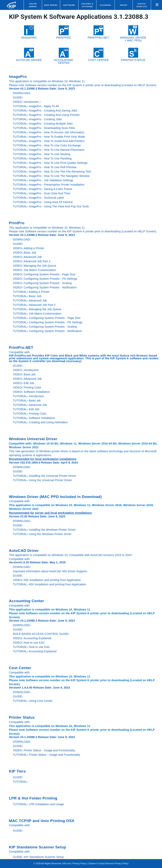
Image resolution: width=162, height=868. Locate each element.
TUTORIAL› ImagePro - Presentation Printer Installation (48, 184)
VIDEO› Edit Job (23, 383)
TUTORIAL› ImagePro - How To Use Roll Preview (44, 167)
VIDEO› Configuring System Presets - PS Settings (45, 278)
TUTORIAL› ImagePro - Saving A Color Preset (42, 189)
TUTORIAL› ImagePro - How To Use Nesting (41, 154)
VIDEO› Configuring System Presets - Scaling (42, 283)
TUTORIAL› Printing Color (29, 413)
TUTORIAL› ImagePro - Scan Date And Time (41, 193)
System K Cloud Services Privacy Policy (108, 863)
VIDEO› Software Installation (31, 391)
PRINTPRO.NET (98, 32)
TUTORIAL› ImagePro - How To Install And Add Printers (48, 141)
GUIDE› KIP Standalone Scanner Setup (38, 856)
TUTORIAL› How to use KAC (31, 647)
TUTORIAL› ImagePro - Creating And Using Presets (46, 114)
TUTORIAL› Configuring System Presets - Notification (47, 331)
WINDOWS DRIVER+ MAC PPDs (133, 33)
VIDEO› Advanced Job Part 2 (31, 261)
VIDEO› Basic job (24, 374)
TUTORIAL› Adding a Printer (31, 291)
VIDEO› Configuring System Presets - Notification (45, 287)
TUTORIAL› (20, 781)
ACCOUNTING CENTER (63, 56)
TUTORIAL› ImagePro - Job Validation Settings (43, 180)
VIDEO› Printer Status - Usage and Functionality (44, 750)
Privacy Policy (79, 863)
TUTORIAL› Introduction (28, 396)
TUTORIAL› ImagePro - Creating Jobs (37, 119)
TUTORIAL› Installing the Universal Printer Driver (44, 475)
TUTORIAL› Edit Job (26, 409)
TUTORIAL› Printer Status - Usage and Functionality (46, 754)
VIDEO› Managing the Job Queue (34, 265)
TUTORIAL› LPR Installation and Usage (38, 804)
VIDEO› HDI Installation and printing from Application (47, 580)
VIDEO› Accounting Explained (32, 638)
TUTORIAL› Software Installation (34, 418)
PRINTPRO (63, 32)
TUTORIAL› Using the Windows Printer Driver (42, 534)
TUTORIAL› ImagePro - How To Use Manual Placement (48, 149)
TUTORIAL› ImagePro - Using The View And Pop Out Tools (51, 206)
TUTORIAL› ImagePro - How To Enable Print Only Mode (49, 136)
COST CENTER (98, 55)
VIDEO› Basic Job (24, 252)
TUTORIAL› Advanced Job (30, 300)
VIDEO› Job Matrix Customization (34, 270)
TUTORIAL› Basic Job (27, 296)
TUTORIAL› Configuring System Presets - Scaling (45, 326)
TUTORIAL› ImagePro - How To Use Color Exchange (47, 145)
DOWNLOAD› (22, 93)
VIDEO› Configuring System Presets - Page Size (44, 274)
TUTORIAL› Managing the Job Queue (37, 309)
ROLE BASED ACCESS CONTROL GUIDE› (41, 633)
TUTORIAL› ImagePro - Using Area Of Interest (42, 202)
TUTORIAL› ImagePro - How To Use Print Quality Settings (50, 162)
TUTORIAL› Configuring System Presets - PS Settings (48, 322)
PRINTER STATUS (133, 55)
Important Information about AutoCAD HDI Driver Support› (50, 571)
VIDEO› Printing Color (27, 387)
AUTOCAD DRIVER (29, 55)
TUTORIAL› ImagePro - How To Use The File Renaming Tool (52, 171)
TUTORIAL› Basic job (27, 400)
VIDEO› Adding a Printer (28, 248)
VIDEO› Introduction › (27, 101)
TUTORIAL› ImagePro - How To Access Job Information (48, 132)
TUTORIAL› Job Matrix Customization (37, 313)
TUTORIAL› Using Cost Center (32, 700)
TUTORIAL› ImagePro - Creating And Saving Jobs (45, 110)
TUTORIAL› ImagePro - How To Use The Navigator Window (51, 175)
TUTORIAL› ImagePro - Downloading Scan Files (44, 128)
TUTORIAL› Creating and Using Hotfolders (40, 422)
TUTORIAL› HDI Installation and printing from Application (49, 584)
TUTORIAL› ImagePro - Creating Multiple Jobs (43, 123)
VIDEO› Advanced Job (27, 256)
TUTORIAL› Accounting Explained (35, 651)
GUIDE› (18, 97)
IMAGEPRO (29, 32)
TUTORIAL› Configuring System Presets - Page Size (47, 318)
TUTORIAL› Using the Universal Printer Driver (42, 480)
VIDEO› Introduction (26, 370)
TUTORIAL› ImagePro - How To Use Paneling (42, 158)
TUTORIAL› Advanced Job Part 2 (34, 304)
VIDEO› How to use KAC (29, 642)
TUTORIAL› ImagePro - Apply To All (36, 106)
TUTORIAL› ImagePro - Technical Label (38, 197)
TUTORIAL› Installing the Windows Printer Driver (44, 529)
